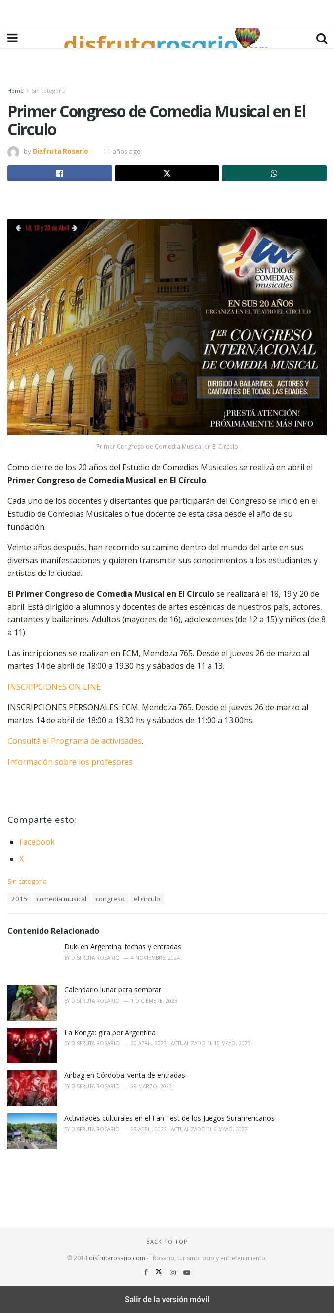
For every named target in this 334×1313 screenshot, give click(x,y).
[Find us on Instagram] (174, 1272)
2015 (19, 898)
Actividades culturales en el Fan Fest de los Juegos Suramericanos (169, 1118)
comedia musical (61, 898)
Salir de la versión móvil (167, 1299)
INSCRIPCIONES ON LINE (54, 686)
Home (15, 90)
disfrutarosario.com (117, 1258)
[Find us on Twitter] (159, 1272)
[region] (167, 12)
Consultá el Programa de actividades (74, 741)
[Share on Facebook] (59, 173)
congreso (110, 898)
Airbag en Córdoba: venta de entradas (124, 1075)
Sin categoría (49, 90)
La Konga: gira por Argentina (110, 1032)
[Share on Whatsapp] (274, 173)
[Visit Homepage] (167, 38)
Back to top (167, 1241)
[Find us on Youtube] (186, 1272)
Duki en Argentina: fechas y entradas (122, 946)
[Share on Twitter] (167, 173)
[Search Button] (321, 38)
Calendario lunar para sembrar (112, 989)
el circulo (147, 898)
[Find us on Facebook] (147, 1272)
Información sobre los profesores (70, 761)
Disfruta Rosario (60, 151)
